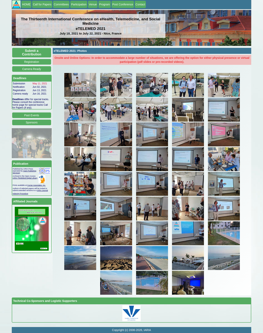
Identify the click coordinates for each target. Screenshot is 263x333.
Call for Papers (42, 4)
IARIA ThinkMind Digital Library (25, 178)
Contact (140, 4)
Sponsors (32, 122)
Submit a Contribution (31, 52)
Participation (78, 4)
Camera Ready (31, 69)
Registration (31, 61)
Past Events (31, 115)
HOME (26, 4)
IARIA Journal (42, 190)
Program (104, 4)
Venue (93, 4)
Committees (61, 4)
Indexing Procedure (20, 194)
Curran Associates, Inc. (36, 185)
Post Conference (122, 4)
